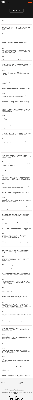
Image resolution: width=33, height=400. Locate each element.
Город (3, 302)
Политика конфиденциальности (5, 380)
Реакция (3, 241)
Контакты (3, 382)
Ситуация (3, 93)
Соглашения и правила (20, 383)
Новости (3, 20)
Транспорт (3, 70)
